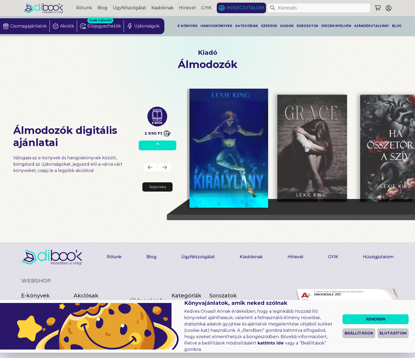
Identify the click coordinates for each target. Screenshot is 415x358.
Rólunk (84, 7)
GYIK (206, 7)
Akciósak (86, 295)
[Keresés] (272, 8)
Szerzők (269, 26)
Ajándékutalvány (371, 26)
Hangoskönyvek (216, 26)
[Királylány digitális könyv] (229, 148)
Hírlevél (187, 7)
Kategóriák (246, 26)
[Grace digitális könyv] (312, 148)
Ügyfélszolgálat (129, 7)
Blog (102, 7)
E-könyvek (188, 26)
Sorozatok (307, 26)
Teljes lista (157, 187)
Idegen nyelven (336, 26)
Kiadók (287, 26)
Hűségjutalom (245, 7)
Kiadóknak (162, 7)
